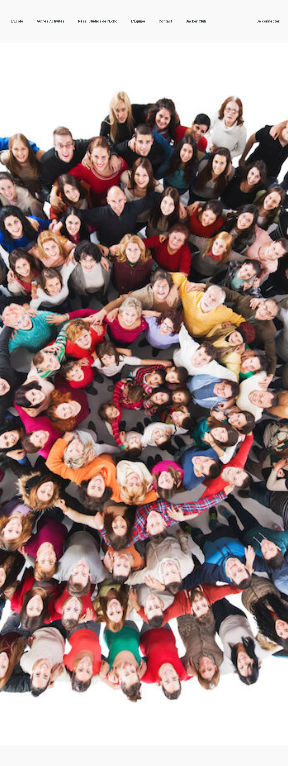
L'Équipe (138, 21)
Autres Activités (51, 21)
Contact (165, 21)
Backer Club (196, 21)
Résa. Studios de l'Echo (97, 21)
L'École (17, 21)
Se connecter (268, 21)
